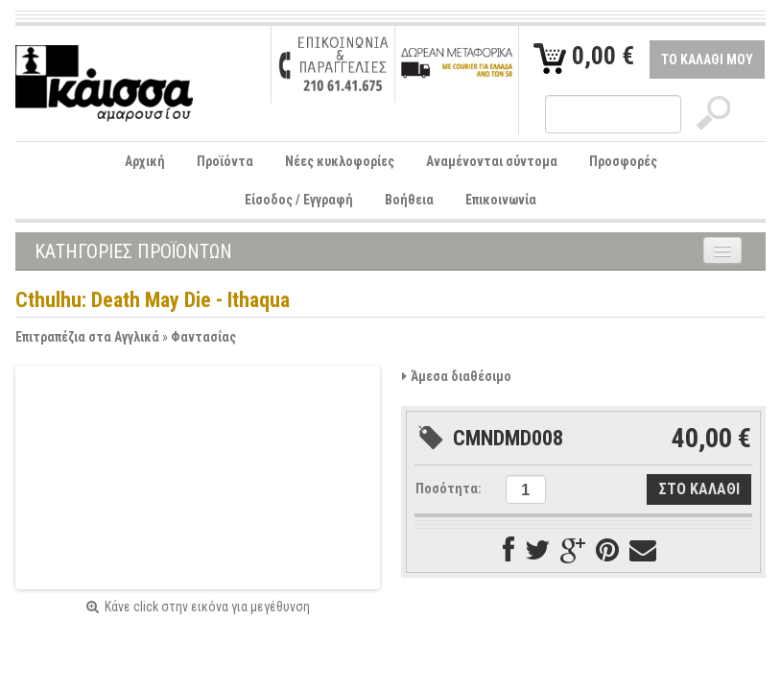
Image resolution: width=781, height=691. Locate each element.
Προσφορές (623, 161)
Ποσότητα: (448, 488)
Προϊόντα (225, 161)
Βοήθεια (409, 199)
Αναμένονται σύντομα (491, 161)
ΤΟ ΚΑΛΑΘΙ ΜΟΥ (707, 59)
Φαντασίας (203, 337)
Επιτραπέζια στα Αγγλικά (87, 337)
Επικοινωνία (500, 199)
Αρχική (145, 161)
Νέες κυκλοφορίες (339, 161)
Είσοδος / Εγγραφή (299, 199)
